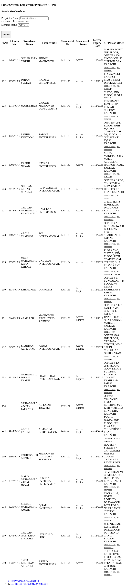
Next (39, 583)
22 (35, 583)
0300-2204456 (109, 174)
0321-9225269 (109, 487)
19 (27, 583)
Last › (45, 583)
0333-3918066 (109, 116)
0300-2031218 (109, 545)
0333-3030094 (109, 146)
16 (19, 583)
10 (35, 580)
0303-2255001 (109, 67)
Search (6, 34)
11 (38, 580)
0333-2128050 (109, 271)
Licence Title (8, 21)
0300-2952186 (109, 356)
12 (9, 583)
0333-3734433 (109, 195)
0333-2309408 (109, 86)
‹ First (11, 580)
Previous (18, 580)
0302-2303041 (109, 466)
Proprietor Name (10, 18)
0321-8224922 (109, 217)
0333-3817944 (109, 389)
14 (14, 583)
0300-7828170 (109, 517)
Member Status (9, 24)
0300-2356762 (109, 244)
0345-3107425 (109, 572)
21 (33, 583)
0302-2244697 (109, 332)
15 (17, 583)
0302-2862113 (109, 299)
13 (11, 583)
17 (22, 583)
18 (25, 583)
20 (30, 583)
